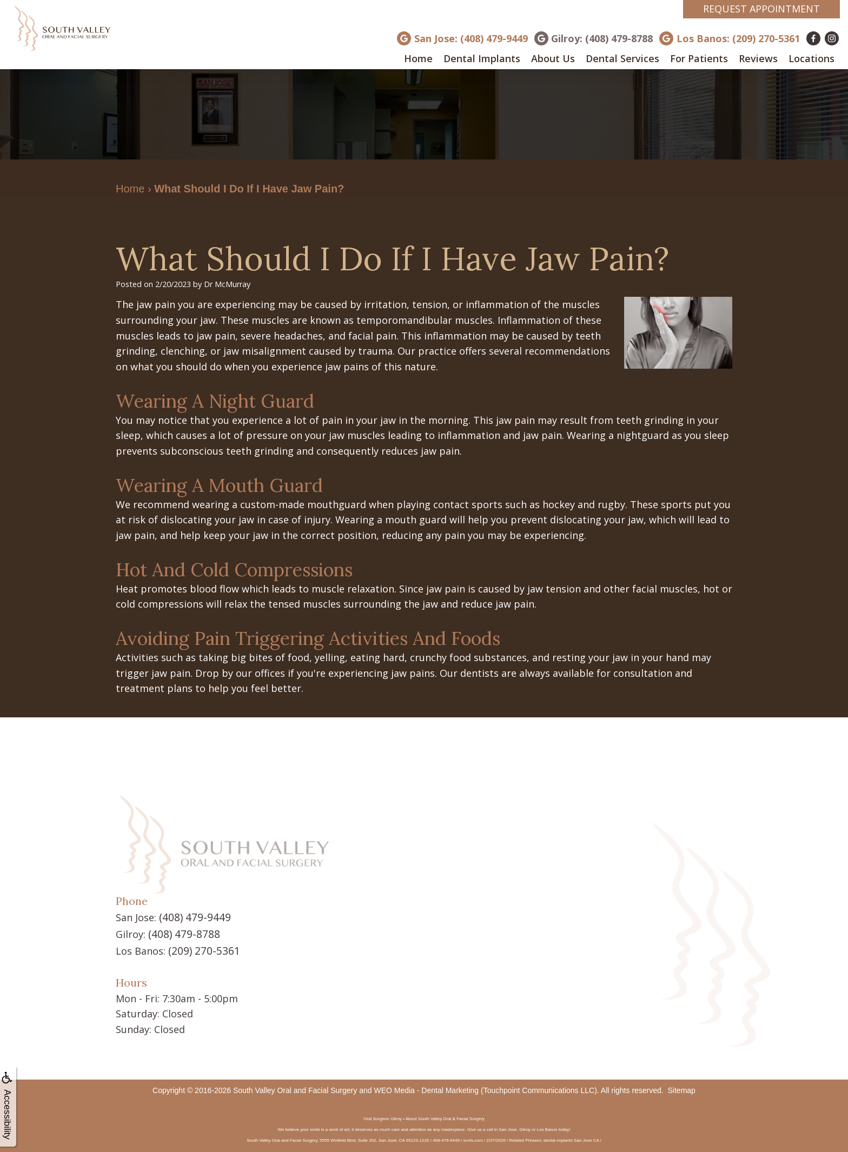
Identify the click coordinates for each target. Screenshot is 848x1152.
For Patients (699, 58)
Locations (811, 58)
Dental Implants (481, 58)
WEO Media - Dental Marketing (426, 1087)
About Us (553, 58)
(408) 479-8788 (181, 932)
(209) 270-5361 (201, 948)
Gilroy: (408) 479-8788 (602, 38)
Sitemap (681, 1087)
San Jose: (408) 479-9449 (471, 38)
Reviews (758, 58)
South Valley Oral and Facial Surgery (295, 1087)
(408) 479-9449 (192, 916)
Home (418, 58)
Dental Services (622, 58)
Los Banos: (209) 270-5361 (738, 38)
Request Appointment (761, 8)
